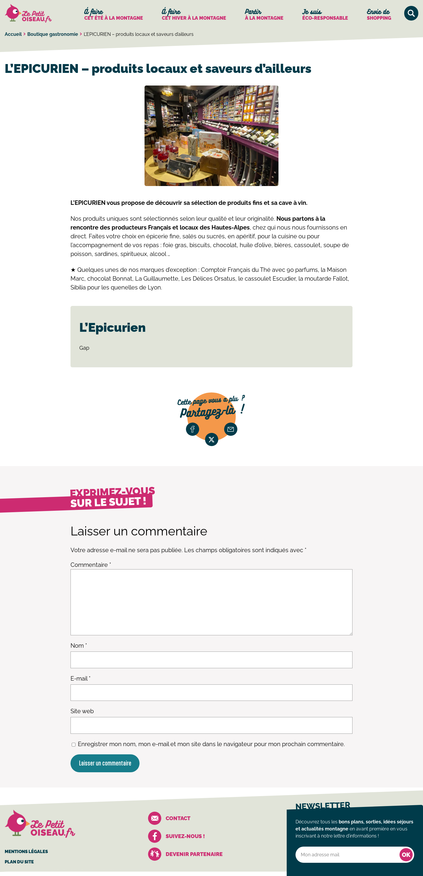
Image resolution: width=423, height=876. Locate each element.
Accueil (13, 34)
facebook (192, 429)
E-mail (80, 678)
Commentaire (90, 564)
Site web (82, 711)
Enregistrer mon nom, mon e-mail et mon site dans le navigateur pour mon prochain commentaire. (211, 744)
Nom (78, 645)
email (230, 429)
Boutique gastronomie (52, 34)
